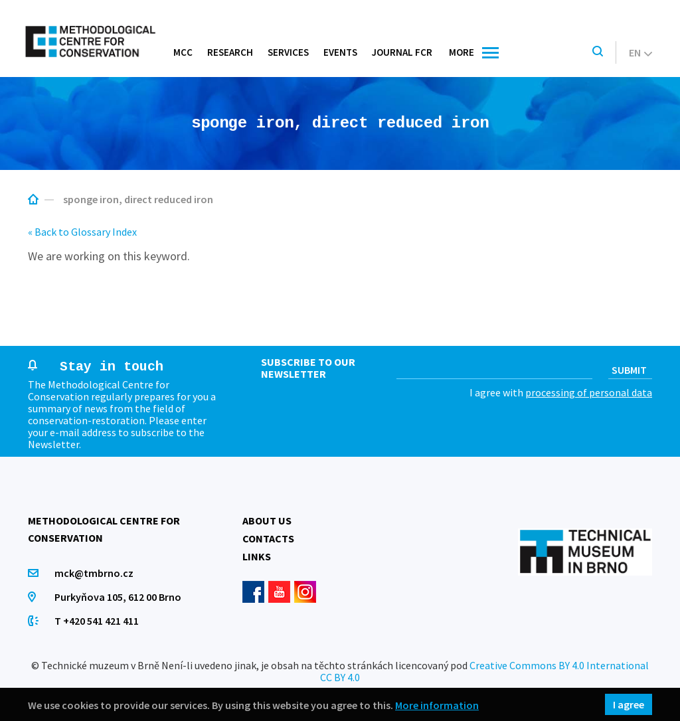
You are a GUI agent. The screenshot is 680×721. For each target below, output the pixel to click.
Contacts (268, 538)
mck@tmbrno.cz (93, 573)
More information (437, 704)
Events (340, 52)
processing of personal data (588, 392)
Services (288, 52)
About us (267, 520)
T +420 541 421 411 (96, 620)
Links (256, 556)
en (640, 52)
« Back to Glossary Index (82, 232)
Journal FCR (402, 52)
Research (230, 52)
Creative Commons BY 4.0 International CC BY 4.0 (484, 671)
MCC (183, 52)
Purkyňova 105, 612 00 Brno (117, 596)
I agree (628, 704)
